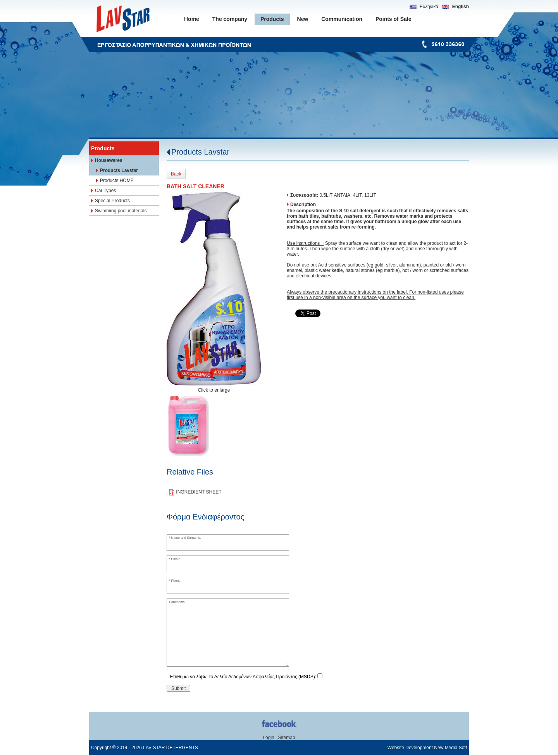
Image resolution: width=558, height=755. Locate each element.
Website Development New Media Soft (427, 747)
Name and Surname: (186, 538)
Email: (175, 559)
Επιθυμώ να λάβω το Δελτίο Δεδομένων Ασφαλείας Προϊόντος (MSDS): (243, 676)
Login (268, 737)
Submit (178, 688)
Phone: (176, 581)
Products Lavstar (200, 152)
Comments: (177, 602)
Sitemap (286, 737)
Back (176, 174)
